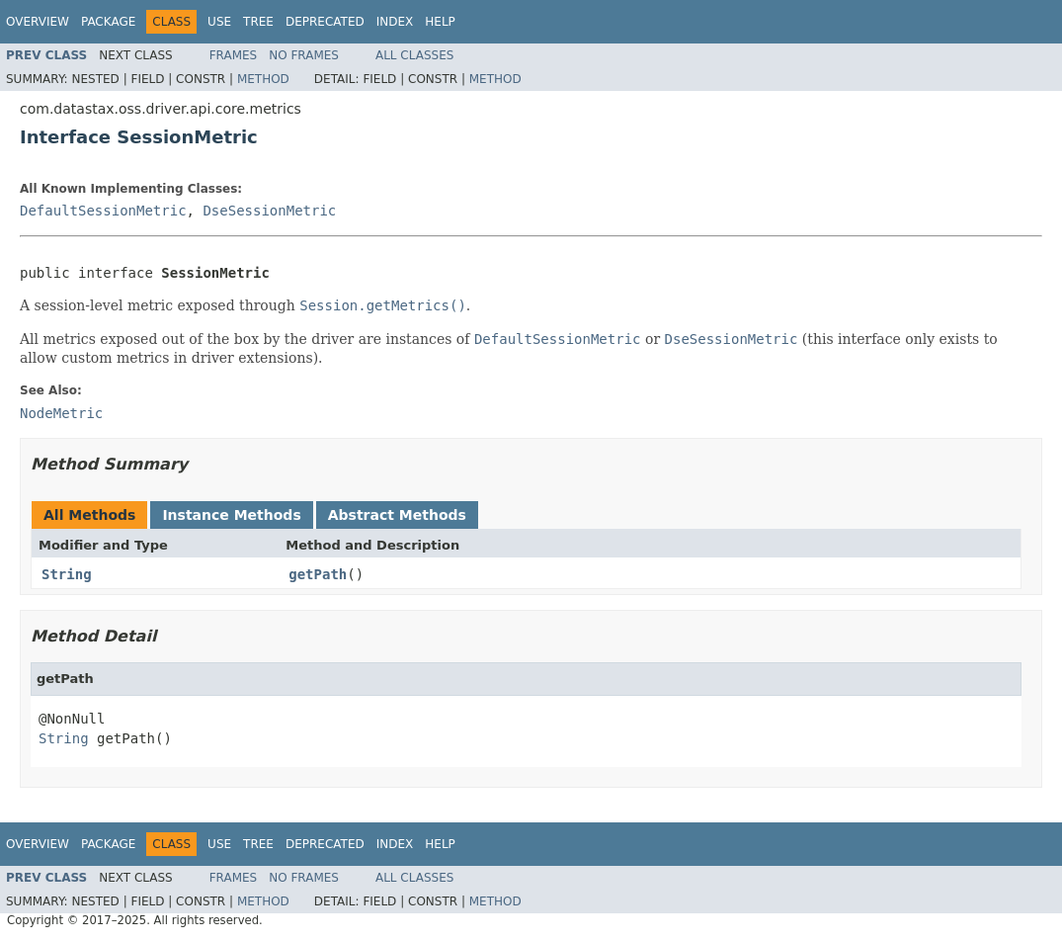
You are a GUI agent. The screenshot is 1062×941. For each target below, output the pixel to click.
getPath (317, 574)
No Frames (304, 55)
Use (219, 22)
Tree (258, 22)
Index (395, 22)
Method (263, 79)
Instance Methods (231, 515)
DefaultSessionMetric (103, 210)
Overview (37, 22)
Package (108, 22)
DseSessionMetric (269, 210)
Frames (233, 55)
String (66, 574)
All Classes (414, 55)
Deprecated (325, 22)
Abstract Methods (397, 515)
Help (440, 22)
